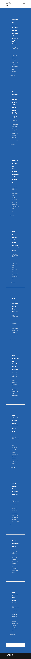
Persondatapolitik (20, 654)
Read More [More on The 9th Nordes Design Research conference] (12, 524)
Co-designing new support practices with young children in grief (15, 102)
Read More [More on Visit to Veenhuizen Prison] (12, 576)
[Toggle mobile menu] (24, 3)
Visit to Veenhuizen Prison (15, 543)
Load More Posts (15, 645)
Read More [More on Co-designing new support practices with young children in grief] (12, 144)
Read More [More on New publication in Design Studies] (12, 634)
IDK (14, 654)
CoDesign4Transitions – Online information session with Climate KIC (15, 171)
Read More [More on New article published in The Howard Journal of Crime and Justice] (12, 282)
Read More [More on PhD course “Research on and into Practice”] (12, 339)
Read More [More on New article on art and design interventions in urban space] (12, 467)
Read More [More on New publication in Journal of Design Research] (12, 399)
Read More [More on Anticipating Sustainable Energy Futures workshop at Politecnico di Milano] (12, 75)
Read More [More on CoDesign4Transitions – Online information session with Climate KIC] (12, 215)
